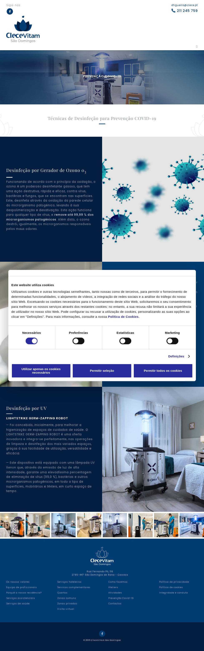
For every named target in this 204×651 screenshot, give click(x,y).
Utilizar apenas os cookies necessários (41, 370)
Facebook (102, 634)
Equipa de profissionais (21, 587)
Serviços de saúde (18, 603)
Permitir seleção (102, 370)
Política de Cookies (123, 316)
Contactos (114, 603)
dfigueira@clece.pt (184, 5)
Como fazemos (118, 581)
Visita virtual (65, 609)
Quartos (62, 592)
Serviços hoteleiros (69, 581)
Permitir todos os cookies (163, 370)
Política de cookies (171, 587)
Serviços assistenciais (20, 598)
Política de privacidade (174, 581)
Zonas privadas (67, 603)
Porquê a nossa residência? (24, 592)
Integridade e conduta (173, 592)
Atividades (115, 592)
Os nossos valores (18, 581)
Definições (176, 356)
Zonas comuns (66, 598)
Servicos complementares (73, 587)
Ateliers (113, 587)
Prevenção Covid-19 (121, 598)
